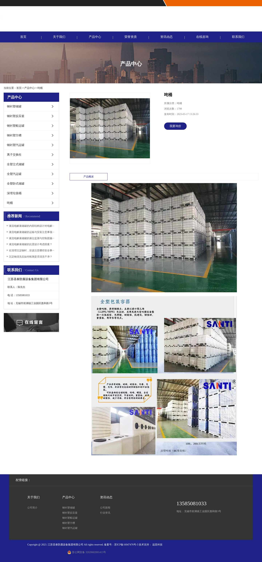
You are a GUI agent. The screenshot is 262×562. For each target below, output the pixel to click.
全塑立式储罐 (15, 164)
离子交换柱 (14, 154)
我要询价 (175, 126)
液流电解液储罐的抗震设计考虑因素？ (30, 244)
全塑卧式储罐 (15, 183)
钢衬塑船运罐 (15, 125)
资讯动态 (166, 37)
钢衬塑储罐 (14, 106)
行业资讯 (105, 512)
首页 (23, 37)
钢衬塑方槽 (14, 135)
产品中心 (95, 37)
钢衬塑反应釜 (15, 116)
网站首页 (243, 3)
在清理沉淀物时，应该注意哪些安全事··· (31, 250)
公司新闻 (105, 507)
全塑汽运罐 (14, 173)
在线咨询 (202, 37)
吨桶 (40, 88)
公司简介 (32, 507)
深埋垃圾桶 (14, 193)
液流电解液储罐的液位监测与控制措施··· (31, 238)
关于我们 (59, 37)
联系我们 (255, 3)
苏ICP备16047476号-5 (126, 544)
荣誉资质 (130, 37)
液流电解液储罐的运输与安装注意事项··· (31, 232)
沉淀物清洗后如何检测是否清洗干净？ (30, 256)
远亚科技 (157, 544)
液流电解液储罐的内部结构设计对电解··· (31, 226)
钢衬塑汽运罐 (15, 145)
